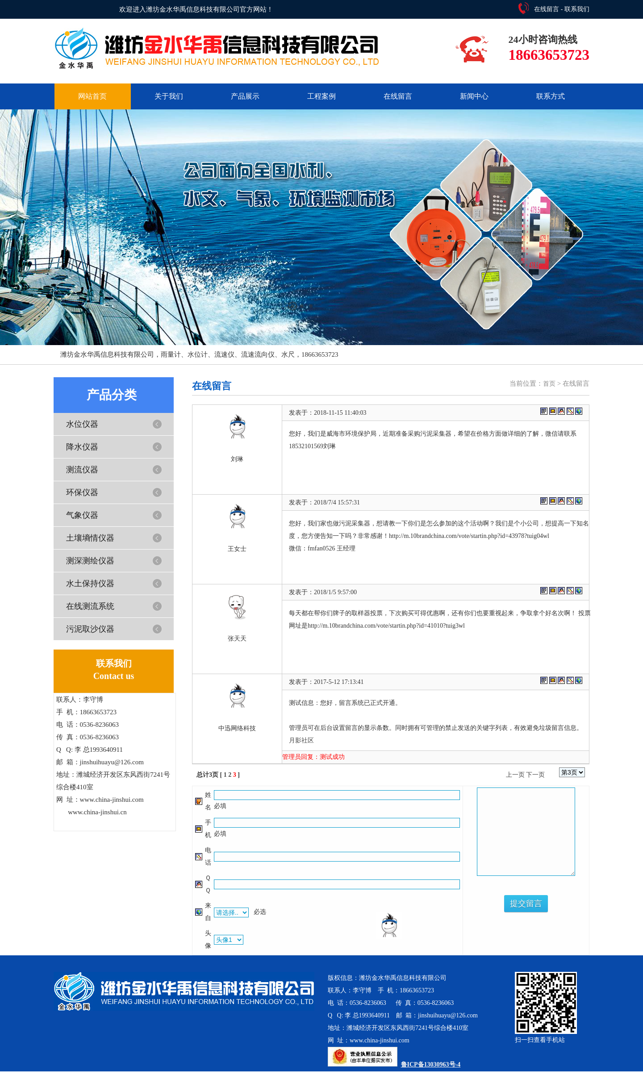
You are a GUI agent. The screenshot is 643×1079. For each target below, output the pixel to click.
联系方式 (550, 96)
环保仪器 (82, 492)
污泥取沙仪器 (90, 629)
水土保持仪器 (90, 583)
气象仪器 (82, 515)
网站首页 (92, 96)
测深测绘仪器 (90, 560)
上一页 (515, 774)
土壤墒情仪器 (90, 537)
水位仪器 (82, 424)
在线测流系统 (90, 606)
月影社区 (301, 740)
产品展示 (245, 96)
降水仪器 (82, 446)
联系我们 (576, 9)
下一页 (535, 774)
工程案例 (321, 96)
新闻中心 (474, 96)
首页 (549, 383)
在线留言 (546, 9)
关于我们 (168, 96)
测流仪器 (82, 469)
